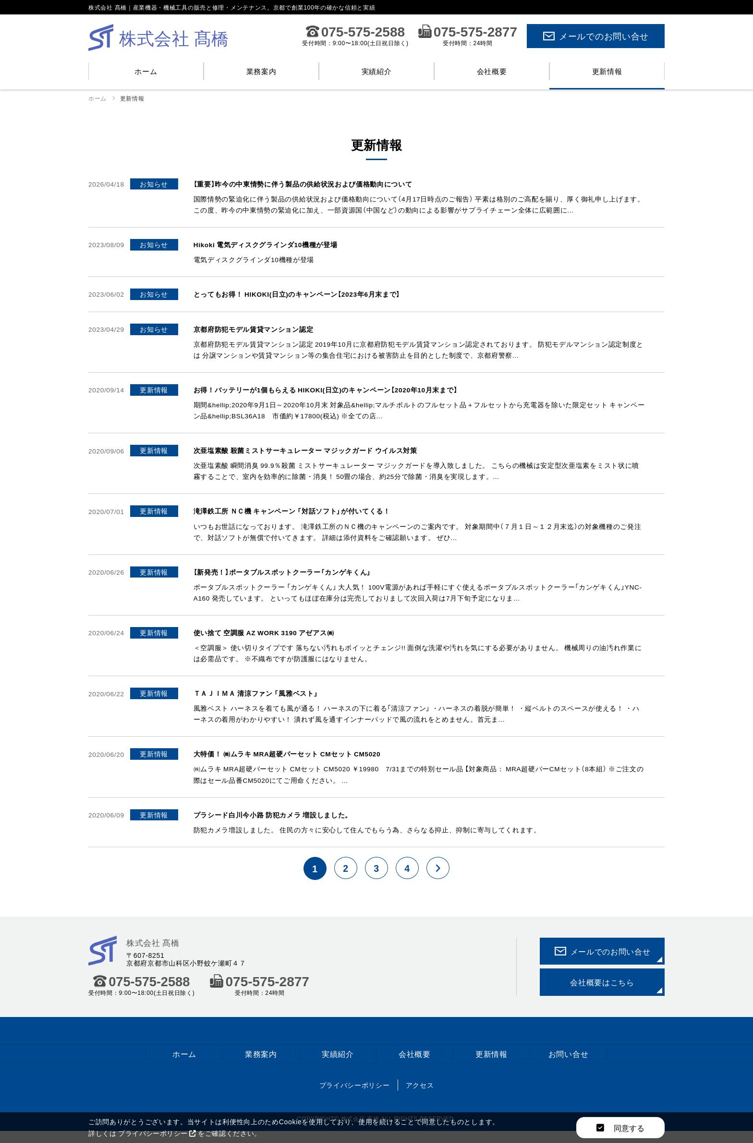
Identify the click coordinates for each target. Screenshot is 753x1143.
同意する (620, 1127)
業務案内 (261, 71)
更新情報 (607, 71)
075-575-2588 (355, 31)
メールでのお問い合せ (596, 35)
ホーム (145, 71)
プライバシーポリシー (354, 1096)
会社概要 (492, 71)
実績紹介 (377, 71)
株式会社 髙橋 (154, 953)
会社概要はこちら (602, 993)
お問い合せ (568, 1064)
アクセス (420, 1096)
